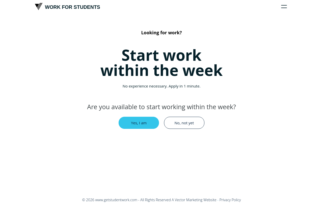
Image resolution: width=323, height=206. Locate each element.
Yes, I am (139, 122)
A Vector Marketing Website (194, 199)
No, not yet (184, 122)
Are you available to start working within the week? (161, 106)
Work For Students (67, 6)
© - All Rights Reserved (126, 199)
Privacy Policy (230, 199)
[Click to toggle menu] (284, 6)
